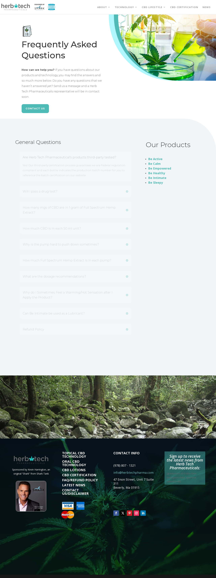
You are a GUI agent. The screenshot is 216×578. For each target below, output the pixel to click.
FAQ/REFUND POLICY (80, 480)
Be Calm (154, 164)
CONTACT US (35, 108)
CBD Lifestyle (152, 7)
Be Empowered (159, 168)
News (206, 7)
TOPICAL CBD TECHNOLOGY (74, 455)
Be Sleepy (155, 182)
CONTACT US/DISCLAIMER (75, 492)
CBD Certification (184, 7)
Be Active (155, 159)
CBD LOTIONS (74, 470)
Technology (124, 7)
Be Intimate (157, 178)
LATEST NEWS (73, 485)
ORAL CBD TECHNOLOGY (74, 463)
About (102, 7)
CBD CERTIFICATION (79, 475)
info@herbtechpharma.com (133, 472)
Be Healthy (156, 173)
